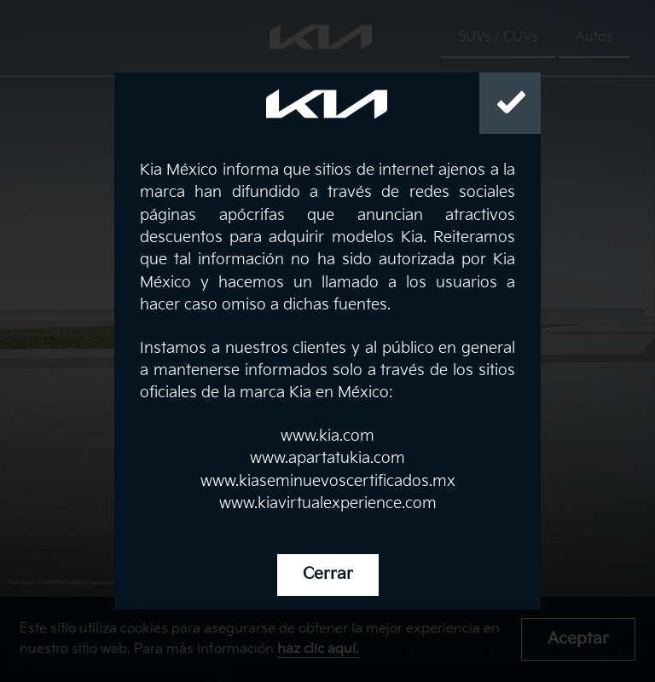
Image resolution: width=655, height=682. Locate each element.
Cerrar (328, 574)
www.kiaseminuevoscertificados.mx (327, 481)
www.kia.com (327, 436)
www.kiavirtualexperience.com (328, 503)
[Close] (510, 103)
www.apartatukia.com (327, 458)
